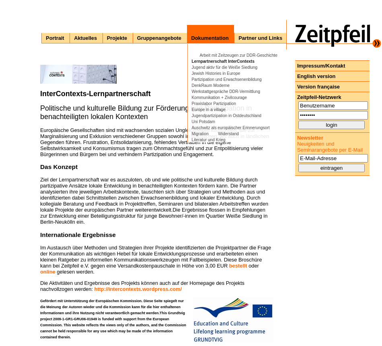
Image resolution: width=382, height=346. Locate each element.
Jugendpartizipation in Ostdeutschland (227, 115)
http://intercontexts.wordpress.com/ (138, 289)
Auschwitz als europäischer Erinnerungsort (231, 128)
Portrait (55, 38)
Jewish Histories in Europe (216, 73)
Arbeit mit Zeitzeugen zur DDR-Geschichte (238, 55)
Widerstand (228, 134)
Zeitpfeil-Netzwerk (319, 97)
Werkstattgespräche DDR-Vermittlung (226, 91)
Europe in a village (209, 109)
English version (316, 76)
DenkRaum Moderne (211, 85)
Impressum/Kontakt (321, 66)
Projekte (117, 38)
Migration (200, 134)
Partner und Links (260, 38)
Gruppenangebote (159, 38)
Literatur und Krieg (209, 140)
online (47, 272)
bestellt (238, 266)
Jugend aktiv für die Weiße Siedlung (225, 67)
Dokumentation (210, 38)
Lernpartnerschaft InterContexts (223, 61)
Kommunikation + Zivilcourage (219, 97)
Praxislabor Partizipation (214, 103)
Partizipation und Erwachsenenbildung (227, 79)
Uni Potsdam (204, 121)
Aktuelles (85, 38)
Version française (318, 87)
